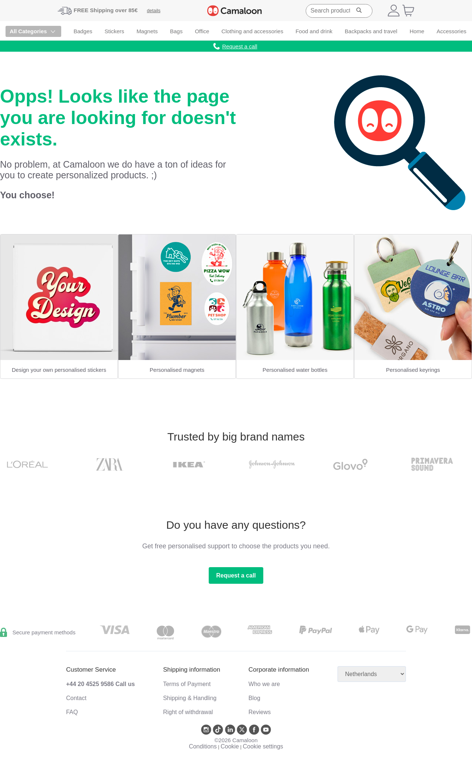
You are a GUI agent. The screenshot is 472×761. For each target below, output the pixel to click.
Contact (76, 698)
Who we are (264, 684)
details (153, 10)
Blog (254, 698)
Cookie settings (263, 746)
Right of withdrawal (188, 712)
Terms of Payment (187, 684)
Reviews (260, 712)
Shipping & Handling (189, 698)
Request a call (236, 575)
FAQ (72, 712)
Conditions (203, 746)
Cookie (230, 746)
